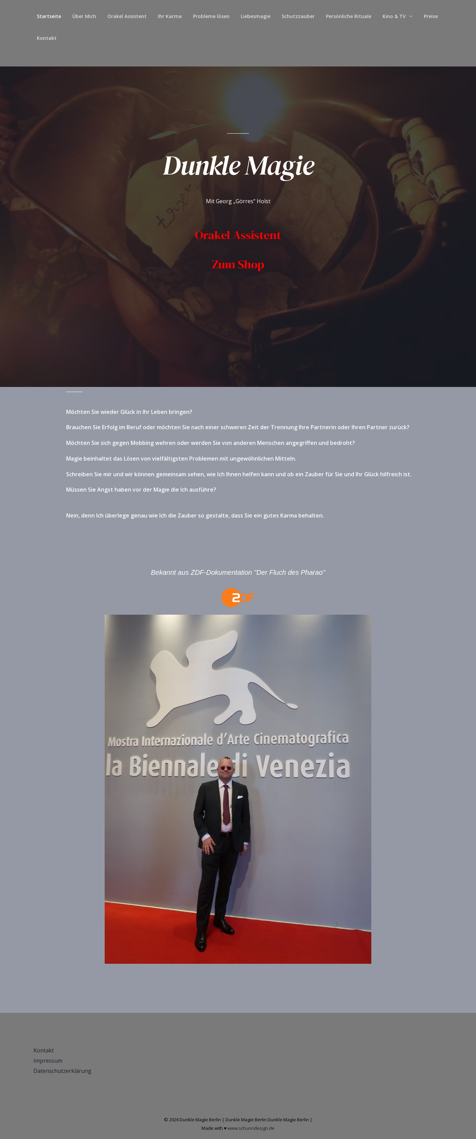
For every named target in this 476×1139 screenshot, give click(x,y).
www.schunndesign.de (250, 1128)
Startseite (48, 16)
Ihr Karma (164, 16)
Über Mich (81, 16)
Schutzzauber (286, 16)
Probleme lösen (203, 16)
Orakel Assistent (122, 16)
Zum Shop (238, 264)
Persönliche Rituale (335, 16)
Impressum (47, 1060)
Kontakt (46, 38)
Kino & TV (379, 16)
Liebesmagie (246, 16)
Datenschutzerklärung (62, 1071)
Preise (414, 16)
